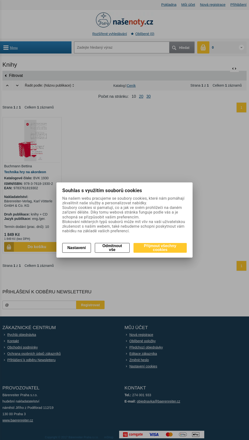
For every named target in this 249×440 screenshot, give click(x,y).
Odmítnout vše (112, 248)
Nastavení (76, 248)
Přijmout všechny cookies (160, 248)
